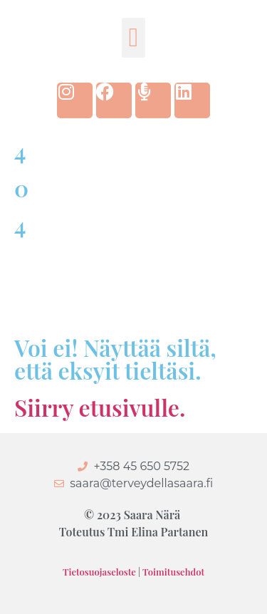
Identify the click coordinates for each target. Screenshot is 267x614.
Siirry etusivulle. (99, 407)
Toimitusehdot (173, 572)
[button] (133, 38)
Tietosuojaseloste (99, 572)
